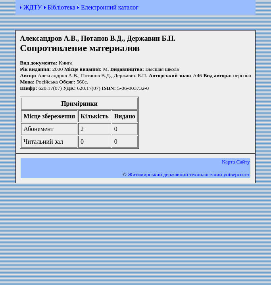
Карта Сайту (236, 162)
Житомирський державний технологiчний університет (189, 174)
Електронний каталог (109, 7)
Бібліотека (61, 7)
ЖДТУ (32, 7)
